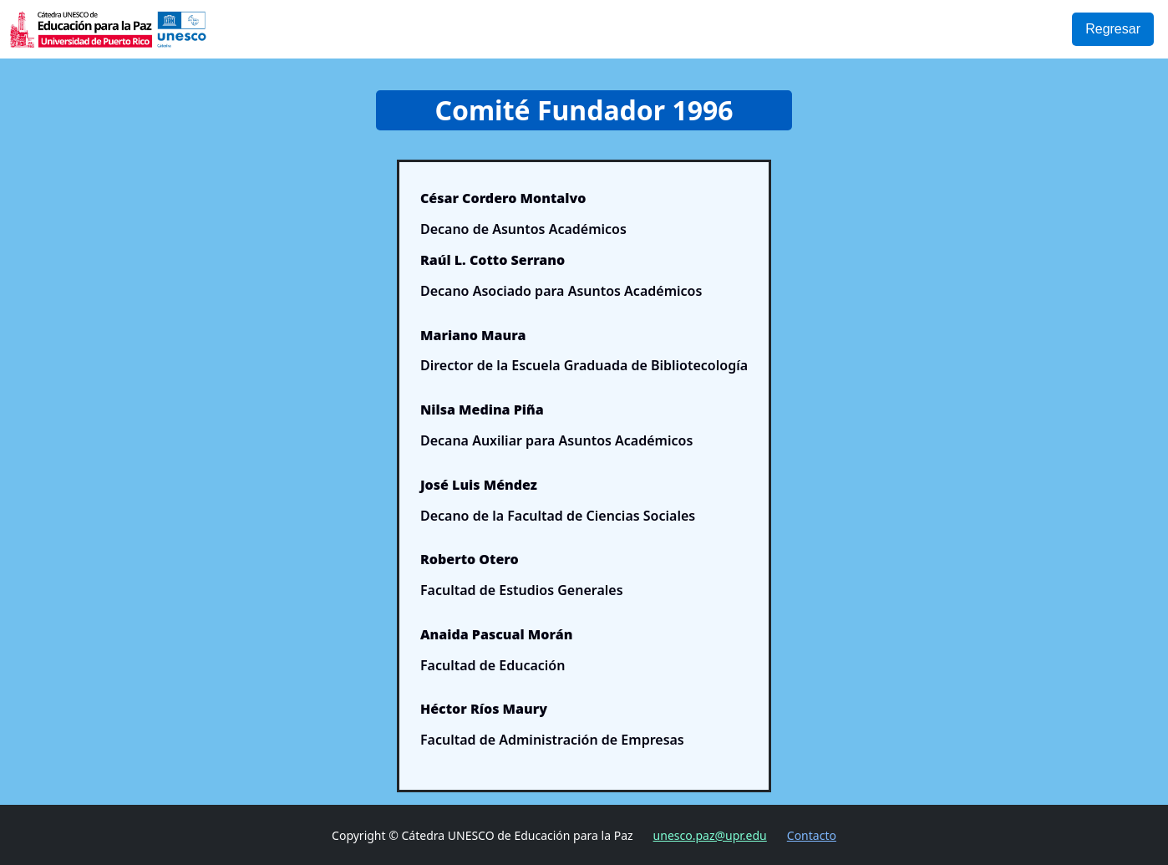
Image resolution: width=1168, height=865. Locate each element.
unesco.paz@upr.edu (710, 835)
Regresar (1112, 29)
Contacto (811, 835)
